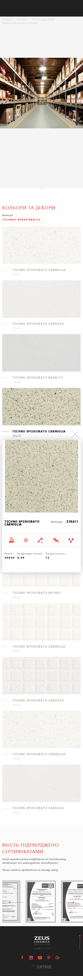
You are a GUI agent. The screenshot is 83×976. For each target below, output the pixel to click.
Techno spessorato (43, 19)
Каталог (22, 19)
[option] (41, 99)
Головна (7, 19)
